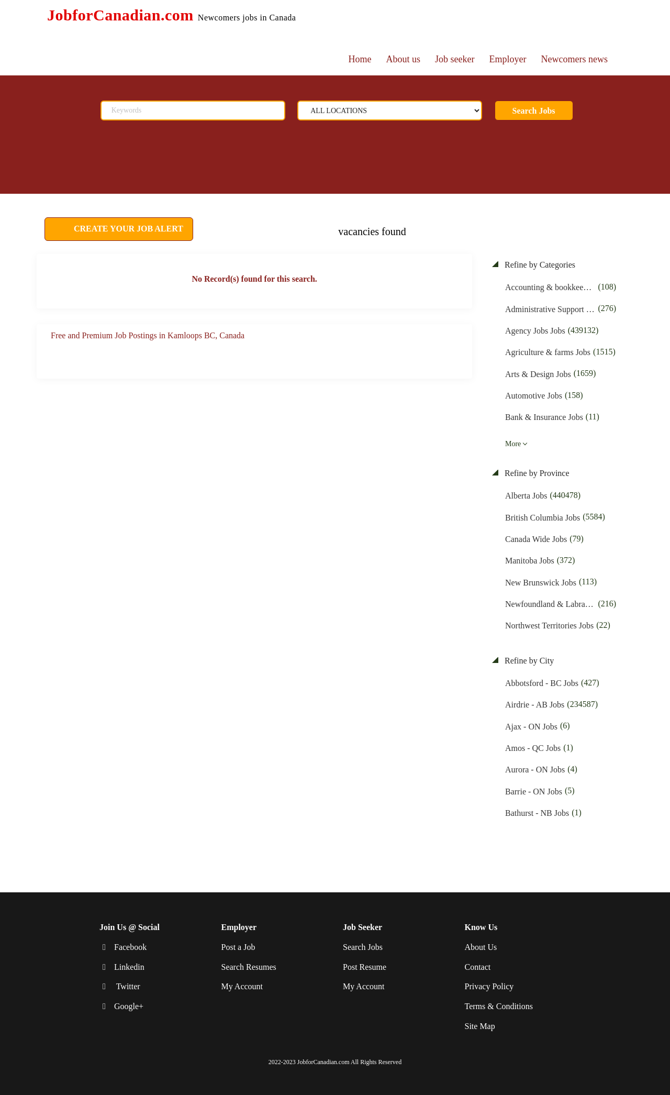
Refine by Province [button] (536, 473)
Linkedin (129, 966)
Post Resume (364, 966)
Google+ (128, 1006)
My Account (242, 986)
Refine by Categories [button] (538, 264)
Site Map (480, 1026)
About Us (481, 947)
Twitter (127, 986)
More (513, 444)
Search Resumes (248, 966)
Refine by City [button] (528, 660)
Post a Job (238, 947)
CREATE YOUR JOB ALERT (127, 228)
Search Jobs (533, 110)
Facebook (130, 947)
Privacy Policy (489, 986)
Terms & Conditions (499, 1006)
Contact (478, 966)
